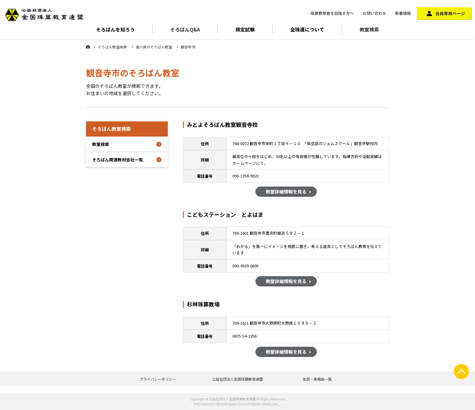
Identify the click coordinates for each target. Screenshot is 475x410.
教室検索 (369, 29)
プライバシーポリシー (158, 379)
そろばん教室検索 (112, 46)
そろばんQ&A (185, 29)
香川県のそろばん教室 (154, 46)
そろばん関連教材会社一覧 (117, 160)
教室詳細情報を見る (286, 192)
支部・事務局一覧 (317, 379)
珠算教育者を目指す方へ (332, 13)
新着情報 (403, 13)
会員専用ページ (450, 13)
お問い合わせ (374, 13)
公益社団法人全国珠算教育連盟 (237, 379)
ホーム (88, 47)
